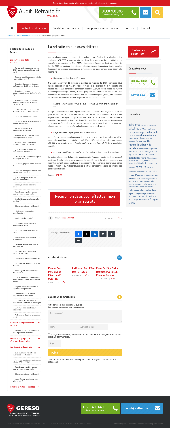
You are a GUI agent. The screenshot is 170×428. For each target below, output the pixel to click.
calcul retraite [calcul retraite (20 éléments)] (136, 128)
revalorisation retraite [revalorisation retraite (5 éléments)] (144, 186)
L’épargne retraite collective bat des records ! (26, 245)
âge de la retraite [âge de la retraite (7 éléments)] (142, 199)
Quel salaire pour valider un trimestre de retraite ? (24, 179)
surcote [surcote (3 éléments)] (135, 196)
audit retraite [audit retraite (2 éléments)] (152, 125)
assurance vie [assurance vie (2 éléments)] (144, 125)
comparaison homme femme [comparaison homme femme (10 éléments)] (142, 135)
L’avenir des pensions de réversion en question (55, 273)
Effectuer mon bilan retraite (143, 51)
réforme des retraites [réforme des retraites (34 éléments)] (142, 190)
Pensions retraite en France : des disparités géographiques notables (26, 110)
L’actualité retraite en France (22, 50)
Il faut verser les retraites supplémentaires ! (23, 212)
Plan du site (158, 424)
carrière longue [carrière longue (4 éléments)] (149, 129)
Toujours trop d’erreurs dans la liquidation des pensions (25, 288)
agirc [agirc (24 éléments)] (131, 124)
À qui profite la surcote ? (24, 218)
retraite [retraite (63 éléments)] (141, 166)
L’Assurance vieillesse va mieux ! (27, 258)
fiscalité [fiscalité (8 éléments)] (139, 141)
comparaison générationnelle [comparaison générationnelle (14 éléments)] (143, 132)
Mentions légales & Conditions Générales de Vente (132, 424)
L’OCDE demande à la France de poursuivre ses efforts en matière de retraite (26, 280)
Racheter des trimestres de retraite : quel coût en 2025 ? (27, 78)
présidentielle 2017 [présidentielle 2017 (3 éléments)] (134, 163)
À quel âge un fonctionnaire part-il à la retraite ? (26, 272)
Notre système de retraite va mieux (24, 186)
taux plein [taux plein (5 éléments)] (142, 196)
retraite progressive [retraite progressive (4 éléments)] (141, 181)
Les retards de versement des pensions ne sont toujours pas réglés (27, 302)
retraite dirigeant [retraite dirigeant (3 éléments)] (146, 179)
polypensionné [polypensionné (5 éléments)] (147, 160)
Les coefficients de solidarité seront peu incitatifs (24, 252)
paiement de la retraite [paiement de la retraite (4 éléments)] (146, 154)
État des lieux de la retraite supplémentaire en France (24, 295)
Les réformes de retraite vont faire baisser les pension (27, 122)
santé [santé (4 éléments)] (130, 196)
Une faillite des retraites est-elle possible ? (26, 200)
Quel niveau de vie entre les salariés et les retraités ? (24, 151)
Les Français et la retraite (21, 347)
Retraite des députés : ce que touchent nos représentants (25, 193)
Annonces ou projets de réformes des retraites (20, 339)
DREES (59, 175)
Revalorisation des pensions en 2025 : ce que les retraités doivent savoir (26, 70)
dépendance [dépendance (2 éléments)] (132, 141)
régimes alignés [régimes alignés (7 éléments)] (135, 193)
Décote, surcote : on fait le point (27, 206)
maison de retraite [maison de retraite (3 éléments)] (142, 149)
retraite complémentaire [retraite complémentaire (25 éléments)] (143, 173)
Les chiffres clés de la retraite (19, 61)
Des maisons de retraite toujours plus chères (26, 238)
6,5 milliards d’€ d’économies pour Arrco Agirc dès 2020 (27, 158)
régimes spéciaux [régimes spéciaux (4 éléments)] (148, 194)
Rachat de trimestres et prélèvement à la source (22, 129)
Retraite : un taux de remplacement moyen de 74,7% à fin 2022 (27, 93)
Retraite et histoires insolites (22, 386)
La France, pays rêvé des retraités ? (27, 165)
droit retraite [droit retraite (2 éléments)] (148, 138)
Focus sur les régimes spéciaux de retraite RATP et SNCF (27, 172)
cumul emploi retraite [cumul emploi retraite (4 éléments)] (136, 138)
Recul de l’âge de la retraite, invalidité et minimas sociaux (24, 144)
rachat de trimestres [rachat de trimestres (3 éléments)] (146, 163)
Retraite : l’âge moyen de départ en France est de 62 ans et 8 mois (26, 85)
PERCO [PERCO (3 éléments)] (138, 161)
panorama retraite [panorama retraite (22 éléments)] (139, 157)
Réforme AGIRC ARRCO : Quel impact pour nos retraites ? (26, 136)
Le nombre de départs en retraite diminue (26, 265)
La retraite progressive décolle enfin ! (25, 231)
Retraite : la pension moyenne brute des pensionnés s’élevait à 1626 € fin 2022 (25, 102)
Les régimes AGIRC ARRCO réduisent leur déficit (25, 224)
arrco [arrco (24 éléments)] (137, 124)
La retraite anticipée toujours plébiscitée (24, 309)
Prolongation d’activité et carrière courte (26, 316)
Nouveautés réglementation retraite (22, 324)
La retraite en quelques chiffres (26, 116)
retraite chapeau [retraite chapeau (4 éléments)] (142, 172)
